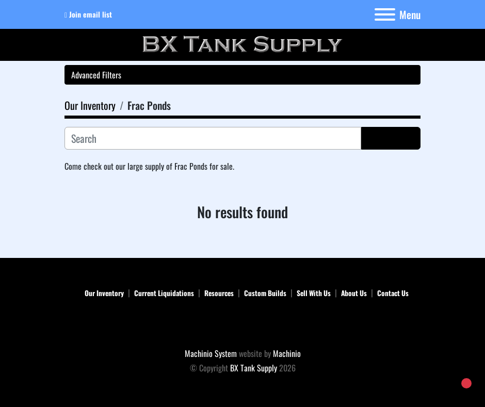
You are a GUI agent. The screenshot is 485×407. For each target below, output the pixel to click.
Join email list (90, 14)
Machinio (287, 353)
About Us (354, 293)
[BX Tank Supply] (242, 324)
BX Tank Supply (253, 368)
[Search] (212, 138)
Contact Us (393, 293)
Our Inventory (104, 293)
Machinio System (211, 353)
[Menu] (385, 14)
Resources (219, 293)
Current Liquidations (164, 293)
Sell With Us (314, 293)
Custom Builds (265, 293)
